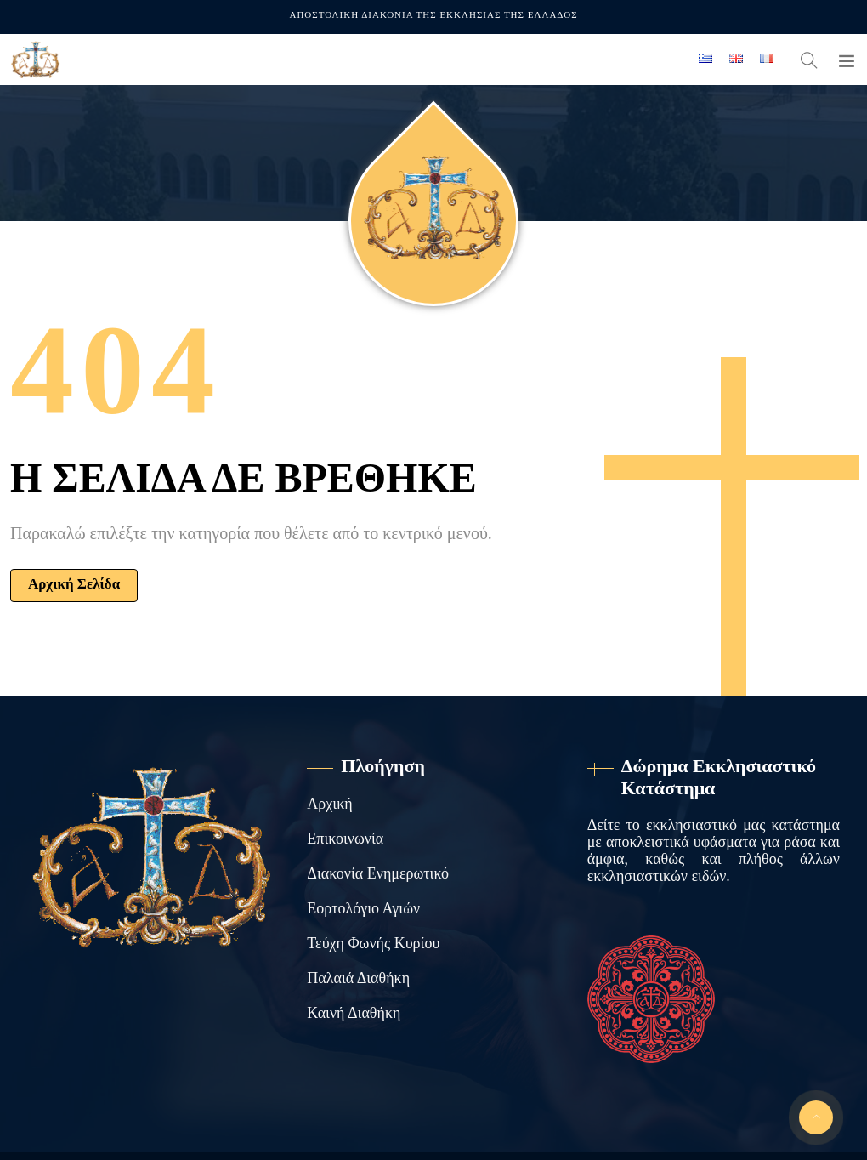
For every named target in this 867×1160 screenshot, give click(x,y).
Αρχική (329, 803)
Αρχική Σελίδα (74, 584)
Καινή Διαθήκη (353, 1012)
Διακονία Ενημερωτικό (378, 873)
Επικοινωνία (345, 838)
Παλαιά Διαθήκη (358, 978)
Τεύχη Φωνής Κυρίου (373, 943)
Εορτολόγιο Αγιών (363, 908)
